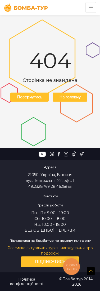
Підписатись (50, 261)
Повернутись (29, 97)
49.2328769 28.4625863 (50, 186)
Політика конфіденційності (26, 281)
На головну (70, 97)
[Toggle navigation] (90, 7)
